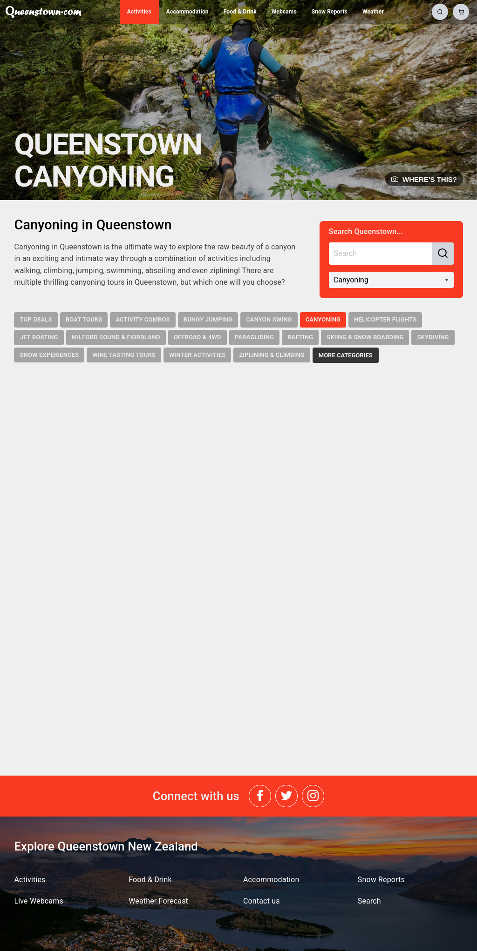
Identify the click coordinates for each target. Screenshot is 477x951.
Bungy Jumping (208, 319)
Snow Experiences (49, 354)
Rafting (300, 337)
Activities (139, 11)
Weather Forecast (158, 901)
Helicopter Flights (385, 319)
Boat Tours (84, 319)
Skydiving (433, 337)
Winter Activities (197, 354)
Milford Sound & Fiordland (116, 337)
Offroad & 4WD (197, 337)
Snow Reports (330, 11)
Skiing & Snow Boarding (365, 337)
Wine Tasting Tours (124, 354)
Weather (373, 11)
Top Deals (36, 319)
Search (369, 901)
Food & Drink (240, 11)
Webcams (284, 11)
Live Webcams (38, 901)
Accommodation (187, 11)
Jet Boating (39, 337)
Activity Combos (143, 319)
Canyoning (323, 319)
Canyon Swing (269, 319)
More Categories (346, 355)
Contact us (261, 901)
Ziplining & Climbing (272, 354)
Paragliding (254, 337)
